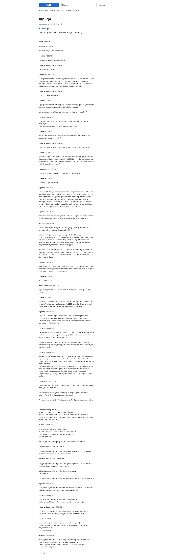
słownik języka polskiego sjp (49, 10)
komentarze (69, 10)
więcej (77, 10)
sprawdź (102, 5)
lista (62, 10)
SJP (49, 5)
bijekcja (44, 28)
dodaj (43, 553)
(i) (56, 24)
